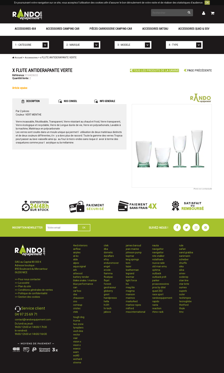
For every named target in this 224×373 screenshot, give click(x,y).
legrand (130, 273)
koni (128, 263)
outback (156, 273)
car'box (77, 290)
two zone (78, 324)
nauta (155, 245)
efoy (106, 259)
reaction (156, 308)
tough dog (78, 317)
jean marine (132, 249)
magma (130, 290)
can (75, 287)
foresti (107, 284)
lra (127, 284)
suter (182, 294)
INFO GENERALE (104, 101)
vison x (77, 345)
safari (182, 249)
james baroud (133, 245)
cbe (75, 294)
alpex (76, 263)
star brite (184, 284)
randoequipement (162, 297)
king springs (132, 259)
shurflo (183, 263)
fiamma (108, 273)
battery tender (81, 277)
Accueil (17, 57)
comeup (77, 304)
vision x (77, 341)
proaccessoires (160, 284)
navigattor (158, 249)
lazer (128, 266)
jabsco (107, 311)
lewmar (130, 277)
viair (75, 338)
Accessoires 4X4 (25, 28)
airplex (76, 252)
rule (181, 245)
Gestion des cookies (29, 296)
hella (106, 301)
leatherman (132, 270)
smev (182, 273)
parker (155, 280)
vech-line (78, 331)
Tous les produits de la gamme (154, 70)
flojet (106, 280)
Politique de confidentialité (32, 293)
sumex (183, 287)
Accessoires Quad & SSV (193, 28)
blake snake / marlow (85, 280)
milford (130, 308)
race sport (157, 294)
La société (23, 282)
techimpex (185, 297)
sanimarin (184, 256)
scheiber (184, 259)
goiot (106, 294)
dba (106, 249)
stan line (183, 280)
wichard (77, 359)
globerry (108, 290)
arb (75, 270)
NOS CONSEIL (67, 101)
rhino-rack (157, 311)
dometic (108, 252)
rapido (155, 301)
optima (156, 270)
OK (207, 2)
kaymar (130, 256)
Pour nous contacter (29, 279)
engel (107, 266)
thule (182, 308)
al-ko (76, 256)
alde (75, 259)
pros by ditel (159, 287)
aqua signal (79, 266)
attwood (77, 273)
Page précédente (198, 70)
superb (183, 290)
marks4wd (132, 301)
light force (131, 280)
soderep (183, 277)
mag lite (130, 287)
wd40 (76, 355)
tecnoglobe (185, 301)
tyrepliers (78, 327)
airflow (77, 249)
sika (181, 266)
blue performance (83, 284)
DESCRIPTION (31, 101)
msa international (135, 311)
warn (76, 352)
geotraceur (110, 287)
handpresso (110, 297)
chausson (78, 297)
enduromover (111, 263)
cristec (76, 308)
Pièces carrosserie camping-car (110, 28)
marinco (130, 297)
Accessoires (31, 57)
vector (76, 334)
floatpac (108, 277)
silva (181, 270)
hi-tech (107, 308)
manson (130, 294)
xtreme (77, 362)
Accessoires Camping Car (62, 28)
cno (75, 301)
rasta (155, 304)
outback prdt (159, 277)
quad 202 (157, 290)
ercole (107, 270)
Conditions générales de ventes (35, 289)
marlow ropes (133, 304)
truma (76, 320)
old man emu (159, 266)
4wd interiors (80, 245)
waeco (76, 348)
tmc (181, 311)
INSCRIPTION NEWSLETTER (27, 227)
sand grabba (186, 252)
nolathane (157, 259)
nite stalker (158, 256)
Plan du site (24, 286)
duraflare (109, 256)
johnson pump (134, 252)
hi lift (106, 304)
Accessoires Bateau (155, 28)
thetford (183, 304)
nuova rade (158, 263)
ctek (75, 311)
